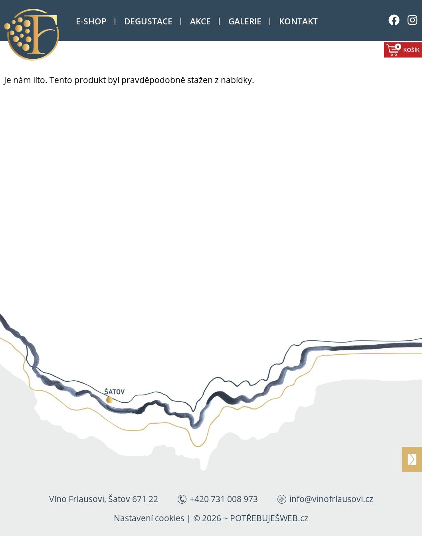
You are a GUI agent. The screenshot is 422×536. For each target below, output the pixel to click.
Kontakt (298, 21)
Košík (407, 49)
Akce (200, 21)
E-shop (91, 21)
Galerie (245, 21)
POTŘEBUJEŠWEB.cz (269, 518)
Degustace (148, 21)
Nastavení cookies (149, 518)
